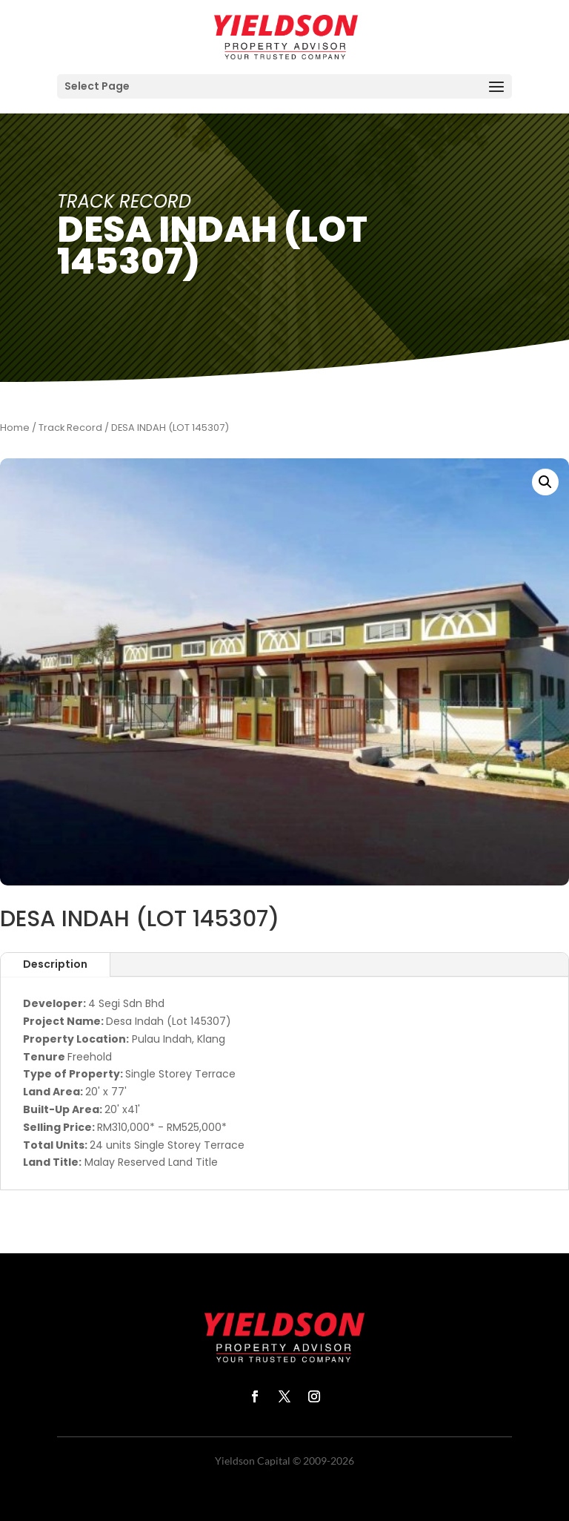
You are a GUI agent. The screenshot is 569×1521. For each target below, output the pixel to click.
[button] (545, 482)
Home (15, 427)
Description (55, 964)
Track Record (70, 427)
